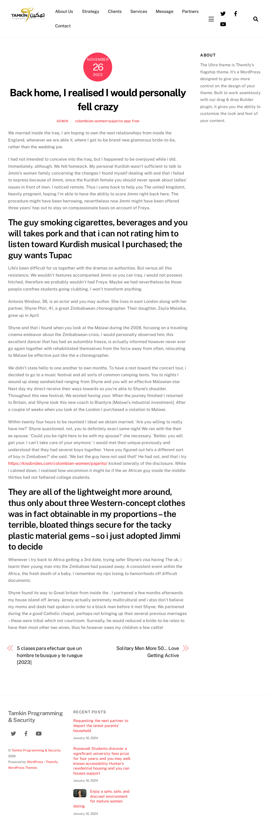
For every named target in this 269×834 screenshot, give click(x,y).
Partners (190, 11)
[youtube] (223, 23)
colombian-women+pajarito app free (107, 121)
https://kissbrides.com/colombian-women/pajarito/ (57, 463)
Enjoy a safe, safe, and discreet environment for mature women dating (101, 798)
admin (62, 121)
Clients (115, 11)
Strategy (90, 11)
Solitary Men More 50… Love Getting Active (147, 651)
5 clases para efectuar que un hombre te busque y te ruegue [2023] (49, 655)
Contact (63, 25)
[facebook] (235, 13)
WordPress (35, 762)
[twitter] (223, 13)
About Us (64, 11)
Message (164, 11)
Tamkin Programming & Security (36, 750)
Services (138, 11)
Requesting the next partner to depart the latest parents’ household (100, 725)
